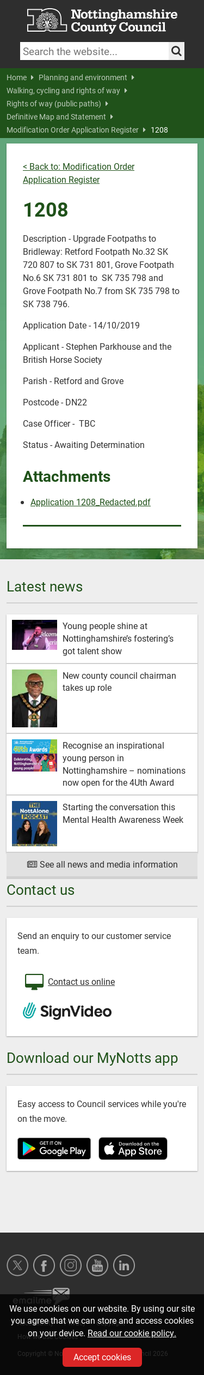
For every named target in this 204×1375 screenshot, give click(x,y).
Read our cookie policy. (132, 1332)
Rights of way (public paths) (57, 104)
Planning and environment (86, 77)
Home (20, 77)
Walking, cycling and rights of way (67, 90)
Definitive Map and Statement (60, 117)
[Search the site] (176, 51)
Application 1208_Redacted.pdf (90, 501)
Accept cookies (102, 1356)
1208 (159, 130)
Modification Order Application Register (76, 130)
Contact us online (69, 982)
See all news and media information (102, 864)
